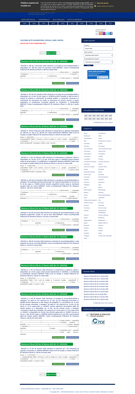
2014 (106, 119)
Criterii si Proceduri (89, 166)
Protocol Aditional (103, 215)
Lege (99, 185)
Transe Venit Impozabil (104, 236)
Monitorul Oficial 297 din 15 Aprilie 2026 (96, 299)
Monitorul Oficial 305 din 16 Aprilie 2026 (96, 291)
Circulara (86, 146)
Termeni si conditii (89, 392)
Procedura (87, 208)
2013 (110, 119)
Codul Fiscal (101, 151)
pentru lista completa (104, 122)
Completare (101, 154)
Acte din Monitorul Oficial (30, 389)
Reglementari (87, 220)
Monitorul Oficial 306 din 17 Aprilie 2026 (96, 276)
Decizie (86, 169)
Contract (100, 159)
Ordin (85, 197)
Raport (86, 217)
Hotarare (86, 179)
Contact (111, 392)
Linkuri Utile (79, 392)
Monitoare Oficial (28, 19)
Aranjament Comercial (104, 141)
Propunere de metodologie (102, 211)
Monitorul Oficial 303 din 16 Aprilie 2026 (96, 286)
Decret (100, 172)
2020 (81, 23)
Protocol (86, 215)
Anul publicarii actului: (91, 59)
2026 (24, 23)
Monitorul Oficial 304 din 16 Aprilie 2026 (96, 289)
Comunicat (87, 156)
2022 (62, 23)
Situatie (100, 230)
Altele (100, 136)
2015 (102, 119)
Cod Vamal (87, 151)
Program (86, 210)
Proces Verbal (102, 208)
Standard (86, 233)
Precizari (86, 205)
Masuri (100, 187)
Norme (86, 195)
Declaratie (101, 169)
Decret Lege (87, 174)
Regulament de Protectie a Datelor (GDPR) (77, 2)
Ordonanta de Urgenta (90, 200)
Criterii (100, 164)
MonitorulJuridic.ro (69, 392)
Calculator (87, 143)
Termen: (86, 45)
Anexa (100, 138)
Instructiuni (101, 182)
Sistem (86, 230)
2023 (53, 23)
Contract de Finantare (90, 161)
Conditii (100, 156)
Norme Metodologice (104, 195)
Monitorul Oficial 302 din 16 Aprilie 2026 (96, 284)
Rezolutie (86, 225)
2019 (91, 23)
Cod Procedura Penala (104, 148)
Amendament (87, 138)
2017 (110, 23)
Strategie (86, 236)
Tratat (85, 238)
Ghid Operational (103, 177)
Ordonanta (101, 197)
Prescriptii (101, 205)
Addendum (87, 136)
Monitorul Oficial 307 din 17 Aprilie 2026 (96, 279)
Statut (100, 233)
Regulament (101, 220)
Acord (85, 133)
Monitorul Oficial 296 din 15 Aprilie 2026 (96, 297)
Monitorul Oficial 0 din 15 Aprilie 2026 (95, 294)
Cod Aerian (101, 146)
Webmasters (104, 392)
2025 (34, 23)
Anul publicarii (58, 19)
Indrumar (86, 182)
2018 (100, 23)
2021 (72, 23)
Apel (85, 141)
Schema (100, 225)
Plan (99, 200)
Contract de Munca (103, 161)
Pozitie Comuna (88, 202)
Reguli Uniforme (103, 223)
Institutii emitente (74, 19)
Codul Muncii (87, 154)
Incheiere (101, 179)
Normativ (100, 192)
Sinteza (100, 228)
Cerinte (100, 143)
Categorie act (44, 19)
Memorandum (88, 190)
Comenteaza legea (72, 83)
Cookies (97, 392)
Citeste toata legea (58, 83)
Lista (85, 187)
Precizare (101, 202)
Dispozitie (101, 174)
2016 (98, 119)
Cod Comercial (88, 148)
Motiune (86, 192)
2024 (43, 23)
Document (87, 177)
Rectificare (101, 217)
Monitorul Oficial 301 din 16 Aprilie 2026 (96, 281)
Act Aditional (101, 133)
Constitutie (87, 159)
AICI (85, 7)
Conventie (87, 164)
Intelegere (87, 185)
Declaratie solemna (89, 172)
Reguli (85, 223)
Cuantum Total (102, 166)
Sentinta (86, 228)
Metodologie (101, 190)
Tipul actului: (88, 52)
